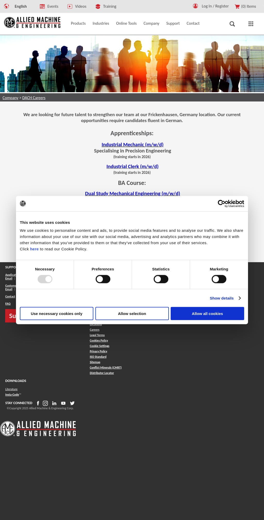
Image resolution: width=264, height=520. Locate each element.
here (34, 249)
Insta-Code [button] (12, 394)
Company (10, 97)
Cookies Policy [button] (99, 340)
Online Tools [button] (126, 23)
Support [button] (173, 23)
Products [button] (78, 23)
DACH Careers (33, 97)
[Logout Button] (217, 5)
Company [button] (151, 23)
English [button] (21, 6)
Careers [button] (94, 329)
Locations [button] (96, 324)
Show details (222, 298)
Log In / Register (215, 6)
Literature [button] (11, 389)
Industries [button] (101, 23)
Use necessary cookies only (56, 313)
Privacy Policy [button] (98, 351)
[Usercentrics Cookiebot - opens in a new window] (221, 203)
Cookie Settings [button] (99, 346)
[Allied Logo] (38, 435)
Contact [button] (193, 23)
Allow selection (132, 313)
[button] (195, 7)
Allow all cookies (207, 313)
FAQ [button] (7, 303)
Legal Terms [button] (97, 335)
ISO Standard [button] (98, 357)
